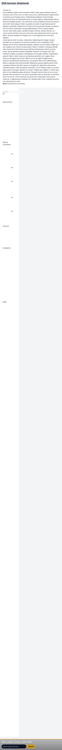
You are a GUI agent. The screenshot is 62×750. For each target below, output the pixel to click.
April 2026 (6, 233)
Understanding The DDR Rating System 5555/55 (8, 709)
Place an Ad (7, 652)
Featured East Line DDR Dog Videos (8, 484)
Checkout (6, 342)
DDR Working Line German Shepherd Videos (9, 273)
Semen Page (7, 668)
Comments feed (8, 311)
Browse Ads (7, 337)
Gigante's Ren (8, 588)
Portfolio (6, 655)
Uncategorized (8, 289)
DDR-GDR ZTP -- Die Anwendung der (8, 427)
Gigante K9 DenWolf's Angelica (7, 505)
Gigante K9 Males (9, 528)
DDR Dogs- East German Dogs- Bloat (8, 390)
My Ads (5, 643)
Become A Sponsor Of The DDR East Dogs (8, 333)
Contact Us (7, 349)
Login (5, 625)
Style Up (6, 677)
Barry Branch (7, 328)
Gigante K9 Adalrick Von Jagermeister (7, 491)
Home (4, 742)
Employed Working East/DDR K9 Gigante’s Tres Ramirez (8, 122)
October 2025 (8, 235)
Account (6, 324)
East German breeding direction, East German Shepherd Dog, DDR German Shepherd (8, 439)
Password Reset (8, 650)
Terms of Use (27, 742)
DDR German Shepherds (15, 3)
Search (31, 746)
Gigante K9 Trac (8, 567)
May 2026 (6, 231)
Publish (5, 347)
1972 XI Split (7, 321)
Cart (4, 340)
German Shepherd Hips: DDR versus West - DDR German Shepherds (9, 176)
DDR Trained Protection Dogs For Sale (9, 413)
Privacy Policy (8, 657)
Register (6, 304)
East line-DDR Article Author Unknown (8, 454)
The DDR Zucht (8, 682)
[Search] (3, 94)
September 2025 (9, 238)
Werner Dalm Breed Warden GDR (8, 215)
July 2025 (6, 240)
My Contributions (9, 645)
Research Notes (8, 666)
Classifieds (6, 344)
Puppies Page (8, 659)
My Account (7, 638)
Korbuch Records (9, 622)
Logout (5, 641)
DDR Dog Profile (9, 372)
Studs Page (7, 675)
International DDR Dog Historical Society (9, 606)
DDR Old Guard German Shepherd (8, 406)
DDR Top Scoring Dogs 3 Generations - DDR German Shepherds (9, 192)
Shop (5, 671)
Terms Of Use (8, 680)
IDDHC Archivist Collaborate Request (8, 599)
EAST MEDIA (7, 459)
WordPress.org (8, 313)
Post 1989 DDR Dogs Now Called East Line (9, 280)
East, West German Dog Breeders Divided (9, 132)
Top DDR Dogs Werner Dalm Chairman (8, 698)
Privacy (17, 742)
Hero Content (8, 595)
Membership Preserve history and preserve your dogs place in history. (9, 631)
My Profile (6, 648)
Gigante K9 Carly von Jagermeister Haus (9, 498)
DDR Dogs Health (9, 259)
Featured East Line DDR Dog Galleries (8, 477)
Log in (5, 306)
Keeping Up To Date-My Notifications (8, 617)
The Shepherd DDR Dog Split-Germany (8, 686)
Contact (10, 742)
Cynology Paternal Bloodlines (6, 358)
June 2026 (6, 228)
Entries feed (7, 309)
